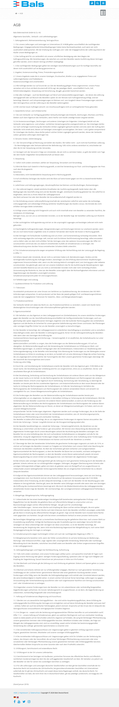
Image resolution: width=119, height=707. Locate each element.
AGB (21, 13)
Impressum (23, 693)
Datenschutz (35, 693)
